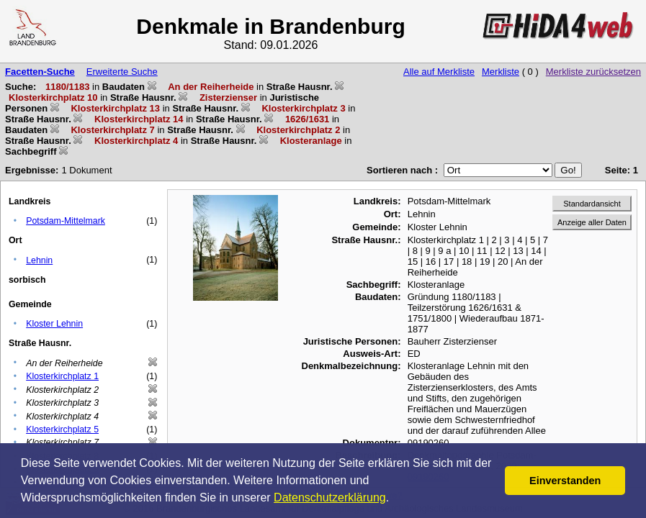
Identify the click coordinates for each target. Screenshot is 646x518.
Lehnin (39, 260)
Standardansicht (592, 203)
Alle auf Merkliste (439, 71)
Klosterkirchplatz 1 (62, 376)
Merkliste (500, 71)
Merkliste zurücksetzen (593, 71)
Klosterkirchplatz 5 (62, 429)
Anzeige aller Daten (592, 222)
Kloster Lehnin (54, 324)
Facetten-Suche (40, 71)
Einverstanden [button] (565, 480)
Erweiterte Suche (122, 71)
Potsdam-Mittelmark (65, 221)
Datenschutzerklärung (330, 497)
